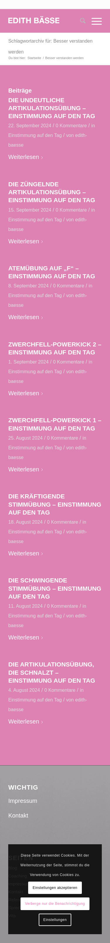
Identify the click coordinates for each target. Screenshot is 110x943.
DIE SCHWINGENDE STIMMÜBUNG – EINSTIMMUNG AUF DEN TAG (54, 588)
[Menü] (94, 21)
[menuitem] (80, 21)
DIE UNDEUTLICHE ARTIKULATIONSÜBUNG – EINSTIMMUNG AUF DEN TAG (51, 108)
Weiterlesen (26, 157)
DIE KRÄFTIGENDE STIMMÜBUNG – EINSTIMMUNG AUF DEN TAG (54, 504)
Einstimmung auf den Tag (35, 135)
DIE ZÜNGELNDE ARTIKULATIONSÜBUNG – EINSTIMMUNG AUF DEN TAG (51, 192)
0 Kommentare (71, 125)
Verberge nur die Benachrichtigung (55, 904)
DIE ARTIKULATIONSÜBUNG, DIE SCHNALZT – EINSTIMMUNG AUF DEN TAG (51, 672)
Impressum (22, 801)
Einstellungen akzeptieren (55, 888)
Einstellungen (55, 920)
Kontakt (18, 815)
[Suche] (80, 21)
